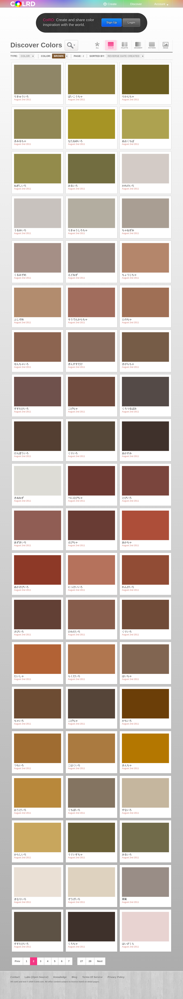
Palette (124, 45)
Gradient (138, 45)
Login (131, 22)
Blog (74, 977)
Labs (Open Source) (36, 977)
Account (159, 4)
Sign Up (111, 22)
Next (100, 961)
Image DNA (166, 45)
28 (90, 961)
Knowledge (60, 977)
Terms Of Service (92, 977)
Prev (17, 961)
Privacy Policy (116, 977)
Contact (15, 977)
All (97, 45)
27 (81, 961)
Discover (136, 4)
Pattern (152, 45)
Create (112, 4)
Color (111, 45)
